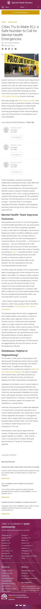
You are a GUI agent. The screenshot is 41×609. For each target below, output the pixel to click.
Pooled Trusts (6, 591)
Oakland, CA (25, 548)
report (15, 252)
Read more (5, 478)
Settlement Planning (8, 583)
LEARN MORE (12, 22)
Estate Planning (6, 573)
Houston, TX (5, 548)
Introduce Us (16, 137)
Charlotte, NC (6, 543)
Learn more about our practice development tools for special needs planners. (30, 588)
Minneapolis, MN (7, 556)
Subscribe (12, 597)
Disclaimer (24, 573)
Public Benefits (6, 581)
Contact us (25, 576)
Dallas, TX (24, 540)
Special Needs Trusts (8, 589)
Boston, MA (5, 540)
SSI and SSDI (5, 586)
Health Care (5, 576)
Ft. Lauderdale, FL (27, 545)
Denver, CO (25, 543)
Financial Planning (7, 578)
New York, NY (6, 558)
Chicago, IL (25, 535)
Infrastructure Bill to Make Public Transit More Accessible (20, 467)
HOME (3, 22)
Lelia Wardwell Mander (11, 43)
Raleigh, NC (5, 545)
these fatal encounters (27, 100)
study (10, 96)
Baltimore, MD (6, 538)
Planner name (16, 128)
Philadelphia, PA (26, 551)
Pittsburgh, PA (6, 535)
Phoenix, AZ (25, 553)
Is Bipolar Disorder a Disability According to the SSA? (19, 502)
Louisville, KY (5, 553)
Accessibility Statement (29, 578)
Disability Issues (6, 571)
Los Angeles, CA (7, 551)
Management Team (27, 571)
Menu (23, 7)
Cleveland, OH (26, 538)
